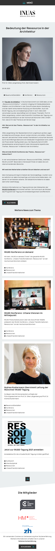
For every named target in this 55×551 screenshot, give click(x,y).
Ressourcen (41, 95)
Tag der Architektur (12, 102)
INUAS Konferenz (8, 189)
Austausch (10, 461)
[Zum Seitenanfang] (27, 479)
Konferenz (28, 95)
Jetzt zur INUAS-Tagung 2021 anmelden (23, 449)
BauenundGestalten (12, 95)
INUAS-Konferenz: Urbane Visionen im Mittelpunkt (23, 314)
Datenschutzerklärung (27, 541)
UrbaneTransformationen (15, 273)
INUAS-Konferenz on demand (18, 252)
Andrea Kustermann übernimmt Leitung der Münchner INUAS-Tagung (26, 388)
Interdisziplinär (11, 463)
